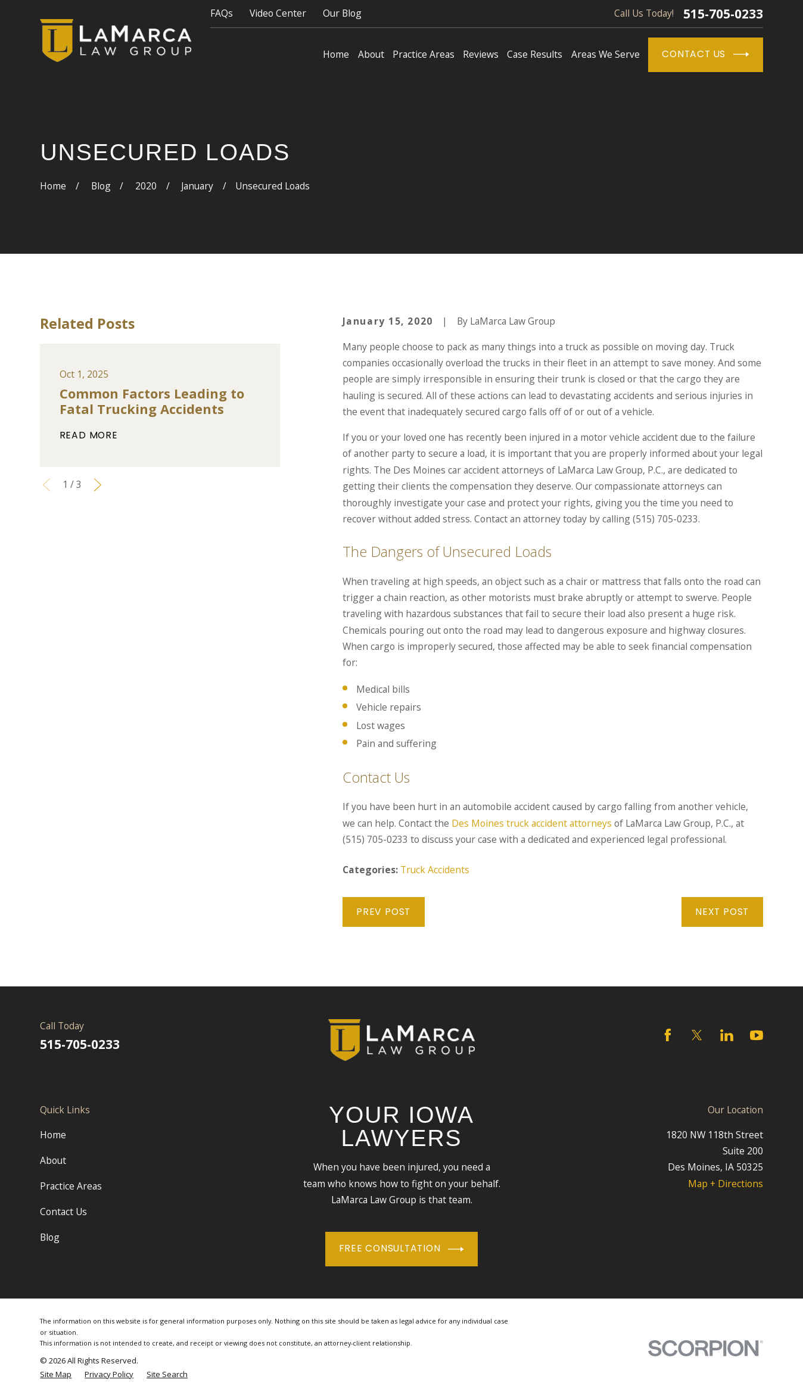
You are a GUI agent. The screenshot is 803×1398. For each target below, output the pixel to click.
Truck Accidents (434, 869)
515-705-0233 (723, 14)
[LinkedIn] (726, 1035)
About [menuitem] (371, 54)
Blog (50, 1237)
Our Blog (342, 13)
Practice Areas (71, 1185)
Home (53, 1134)
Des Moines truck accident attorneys (532, 823)
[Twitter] (697, 1035)
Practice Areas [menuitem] (424, 54)
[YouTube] (756, 1035)
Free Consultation (401, 1249)
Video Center (278, 13)
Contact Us (705, 54)
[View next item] (97, 484)
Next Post (722, 911)
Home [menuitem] (336, 54)
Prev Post (383, 911)
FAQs (221, 13)
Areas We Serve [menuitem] (605, 54)
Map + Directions (725, 1183)
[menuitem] (55, 1374)
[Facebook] (667, 1035)
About (53, 1160)
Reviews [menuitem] (481, 54)
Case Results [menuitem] (534, 54)
